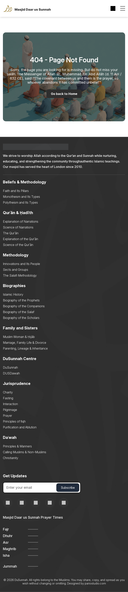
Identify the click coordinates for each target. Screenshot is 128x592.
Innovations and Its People (21, 264)
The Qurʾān (10, 233)
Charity (8, 392)
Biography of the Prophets (21, 300)
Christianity (10, 458)
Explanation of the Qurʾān (20, 239)
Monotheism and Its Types (21, 197)
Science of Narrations (18, 227)
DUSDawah (11, 373)
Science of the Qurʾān (18, 245)
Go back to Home (64, 94)
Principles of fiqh (14, 421)
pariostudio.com (95, 583)
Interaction (10, 404)
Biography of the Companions (24, 306)
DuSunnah (10, 367)
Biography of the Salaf (18, 312)
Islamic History (13, 294)
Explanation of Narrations (20, 221)
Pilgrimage (10, 410)
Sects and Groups (15, 270)
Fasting (8, 398)
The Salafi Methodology (20, 275)
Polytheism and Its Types (20, 202)
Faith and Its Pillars (16, 191)
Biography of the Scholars (21, 318)
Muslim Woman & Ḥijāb (19, 337)
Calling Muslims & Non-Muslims (24, 452)
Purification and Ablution (20, 427)
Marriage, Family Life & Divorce (24, 343)
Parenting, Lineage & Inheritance (25, 348)
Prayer (7, 416)
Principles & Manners (17, 446)
